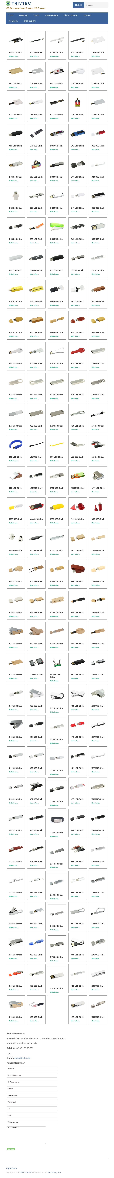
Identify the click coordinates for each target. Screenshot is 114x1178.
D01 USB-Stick (56, 146)
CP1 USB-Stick (36, 146)
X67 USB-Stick (36, 954)
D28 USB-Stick (56, 208)
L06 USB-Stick (36, 457)
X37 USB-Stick (77, 799)
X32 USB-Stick (36, 799)
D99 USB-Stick (97, 239)
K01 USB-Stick (15, 363)
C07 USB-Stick (36, 83)
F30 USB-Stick (77, 270)
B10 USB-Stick (56, 52)
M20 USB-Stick (15, 519)
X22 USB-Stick (97, 768)
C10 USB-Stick (97, 83)
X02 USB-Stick (77, 674)
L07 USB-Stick (56, 457)
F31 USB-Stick (97, 270)
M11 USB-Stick (98, 488)
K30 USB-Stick (77, 426)
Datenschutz (30, 21)
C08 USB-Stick (56, 83)
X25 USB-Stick (56, 770)
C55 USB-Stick (15, 146)
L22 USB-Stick (15, 488)
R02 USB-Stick (97, 550)
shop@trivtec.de (22, 1058)
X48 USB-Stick (36, 861)
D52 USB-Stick (97, 208)
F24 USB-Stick (36, 270)
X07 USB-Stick (15, 706)
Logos (36, 15)
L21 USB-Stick (97, 457)
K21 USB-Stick (15, 426)
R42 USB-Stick (36, 643)
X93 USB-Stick (15, 1017)
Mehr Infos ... (13, 56)
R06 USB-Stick (77, 581)
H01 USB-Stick (56, 301)
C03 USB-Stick (15, 83)
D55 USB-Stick (36, 239)
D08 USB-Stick (56, 177)
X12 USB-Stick (56, 708)
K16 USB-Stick (15, 394)
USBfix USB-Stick (55, 675)
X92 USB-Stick (56, 988)
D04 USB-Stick (15, 177)
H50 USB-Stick (97, 301)
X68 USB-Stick (77, 954)
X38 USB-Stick (97, 799)
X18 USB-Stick (56, 739)
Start (11, 15)
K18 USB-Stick (56, 394)
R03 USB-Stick (15, 581)
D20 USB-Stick (15, 208)
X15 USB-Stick (77, 737)
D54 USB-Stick (15, 239)
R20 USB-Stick (15, 612)
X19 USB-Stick (15, 768)
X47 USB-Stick (15, 861)
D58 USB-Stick (56, 239)
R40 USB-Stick (97, 612)
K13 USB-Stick (77, 363)
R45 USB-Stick (97, 643)
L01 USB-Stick (97, 426)
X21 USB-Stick (77, 768)
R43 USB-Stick (56, 643)
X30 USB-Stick (15, 799)
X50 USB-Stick (97, 861)
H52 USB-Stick (36, 332)
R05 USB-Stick (56, 581)
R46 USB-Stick (15, 674)
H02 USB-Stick (77, 301)
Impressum (13, 21)
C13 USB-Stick (36, 114)
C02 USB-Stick (97, 52)
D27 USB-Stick (36, 208)
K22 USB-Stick (36, 426)
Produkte (23, 15)
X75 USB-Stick (97, 954)
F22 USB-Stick (15, 270)
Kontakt (87, 15)
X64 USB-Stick (97, 923)
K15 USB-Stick (97, 363)
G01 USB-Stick (15, 301)
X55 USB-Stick (77, 892)
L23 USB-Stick (36, 488)
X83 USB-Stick (36, 986)
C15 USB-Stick (77, 114)
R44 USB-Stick (77, 643)
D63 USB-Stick (77, 239)
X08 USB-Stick (36, 706)
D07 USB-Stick (36, 177)
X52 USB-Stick (15, 892)
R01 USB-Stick (77, 550)
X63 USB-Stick (77, 923)
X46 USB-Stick (56, 832)
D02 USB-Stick (77, 146)
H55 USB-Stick (97, 332)
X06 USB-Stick (97, 674)
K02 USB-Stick (36, 363)
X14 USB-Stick (36, 737)
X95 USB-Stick (36, 1017)
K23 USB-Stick (56, 426)
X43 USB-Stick (36, 830)
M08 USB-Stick (77, 488)
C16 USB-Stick (97, 114)
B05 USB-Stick (36, 52)
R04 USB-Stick (36, 581)
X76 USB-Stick (56, 957)
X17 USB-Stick (97, 737)
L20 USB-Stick (77, 457)
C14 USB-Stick (56, 114)
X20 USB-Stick (36, 768)
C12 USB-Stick (15, 114)
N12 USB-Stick (15, 550)
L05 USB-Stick (15, 457)
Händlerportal (71, 15)
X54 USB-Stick (36, 892)
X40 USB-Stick (56, 801)
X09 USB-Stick (77, 706)
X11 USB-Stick (97, 706)
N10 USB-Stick (97, 519)
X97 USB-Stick (77, 1017)
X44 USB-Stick (77, 830)
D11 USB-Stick (77, 177)
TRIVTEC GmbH (25, 1176)
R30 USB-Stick (56, 612)
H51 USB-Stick (15, 332)
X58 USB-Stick (56, 895)
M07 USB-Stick (56, 488)
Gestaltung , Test (54, 1176)
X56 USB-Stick (97, 892)
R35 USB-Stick (77, 612)
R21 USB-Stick (36, 612)
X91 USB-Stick (97, 986)
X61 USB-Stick (36, 923)
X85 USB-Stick (77, 986)
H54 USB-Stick (77, 332)
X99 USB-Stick (97, 1017)
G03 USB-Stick (36, 301)
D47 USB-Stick (77, 208)
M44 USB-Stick (36, 519)
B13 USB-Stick (77, 52)
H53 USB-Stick (56, 332)
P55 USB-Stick (56, 550)
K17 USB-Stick (36, 394)
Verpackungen (51, 15)
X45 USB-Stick (97, 830)
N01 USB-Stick (77, 519)
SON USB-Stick (36, 674)
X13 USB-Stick (15, 737)
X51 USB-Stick (56, 864)
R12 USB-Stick (97, 581)
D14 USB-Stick (97, 177)
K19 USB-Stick (77, 394)
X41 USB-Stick (15, 830)
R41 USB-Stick (15, 643)
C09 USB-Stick (77, 83)
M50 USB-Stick (56, 519)
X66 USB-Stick (15, 954)
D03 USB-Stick (97, 146)
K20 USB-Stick (97, 394)
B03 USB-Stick (15, 52)
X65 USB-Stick (56, 926)
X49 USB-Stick (77, 861)
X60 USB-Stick (15, 923)
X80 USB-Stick (15, 986)
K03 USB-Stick (56, 363)
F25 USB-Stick (56, 270)
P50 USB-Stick (36, 550)
